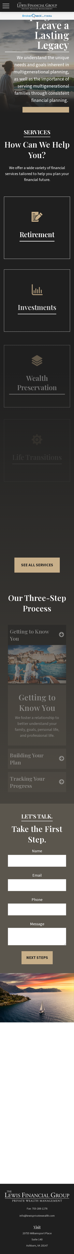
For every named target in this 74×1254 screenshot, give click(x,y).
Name (37, 851)
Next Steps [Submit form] (37, 957)
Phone (37, 900)
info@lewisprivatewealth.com (37, 1216)
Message (37, 924)
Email (37, 875)
